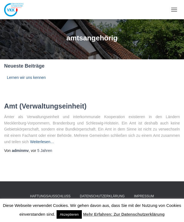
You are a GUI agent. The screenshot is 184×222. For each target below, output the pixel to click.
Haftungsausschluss (50, 196)
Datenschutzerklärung (102, 196)
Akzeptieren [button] (69, 214)
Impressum (144, 196)
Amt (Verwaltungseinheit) (45, 106)
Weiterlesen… (42, 142)
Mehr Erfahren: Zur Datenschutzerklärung (124, 214)
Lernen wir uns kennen (26, 77)
